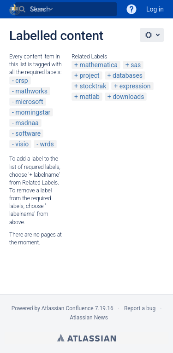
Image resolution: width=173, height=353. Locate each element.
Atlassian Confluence (68, 308)
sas (136, 65)
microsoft (29, 101)
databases (128, 75)
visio (22, 144)
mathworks (31, 91)
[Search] (22, 9)
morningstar (32, 112)
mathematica (98, 65)
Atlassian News (89, 317)
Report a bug (139, 308)
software (28, 133)
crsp (21, 80)
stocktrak (92, 86)
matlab (89, 96)
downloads (128, 96)
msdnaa (26, 123)
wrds (47, 144)
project (89, 75)
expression (135, 86)
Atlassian (86, 338)
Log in (155, 9)
